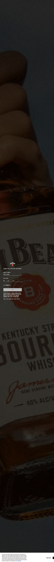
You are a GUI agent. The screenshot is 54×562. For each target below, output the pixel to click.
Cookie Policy (16, 296)
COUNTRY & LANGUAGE (6, 272)
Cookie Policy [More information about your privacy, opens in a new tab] (19, 560)
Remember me (6, 285)
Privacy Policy (9, 296)
